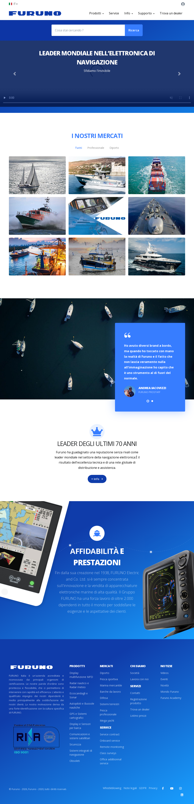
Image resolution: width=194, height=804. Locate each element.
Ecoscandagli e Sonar (79, 695)
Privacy (153, 788)
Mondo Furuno (169, 691)
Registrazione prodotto (138, 701)
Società (134, 673)
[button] (13, 4)
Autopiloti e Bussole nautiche (82, 705)
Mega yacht (107, 720)
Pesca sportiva (109, 679)
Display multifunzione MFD (81, 675)
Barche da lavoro (110, 691)
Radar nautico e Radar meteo (79, 685)
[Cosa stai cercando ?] (88, 30)
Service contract (110, 734)
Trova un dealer (171, 13)
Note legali (130, 788)
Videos (164, 673)
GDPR (142, 788)
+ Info (97, 479)
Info (128, 13)
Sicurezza (75, 744)
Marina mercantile (111, 685)
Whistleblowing (112, 788)
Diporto (104, 673)
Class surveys (108, 753)
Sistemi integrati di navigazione (81, 752)
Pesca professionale (108, 712)
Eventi (164, 679)
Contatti (135, 693)
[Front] (35, 13)
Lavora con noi (139, 679)
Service (114, 13)
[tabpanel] (150, 365)
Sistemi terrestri (109, 704)
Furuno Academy (170, 698)
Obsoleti (75, 761)
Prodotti (96, 13)
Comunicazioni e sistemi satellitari (80, 736)
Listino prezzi (138, 715)
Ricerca (133, 30)
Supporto (146, 13)
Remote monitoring (112, 747)
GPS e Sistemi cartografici (78, 715)
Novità (164, 685)
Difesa (104, 698)
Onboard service (110, 740)
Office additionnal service (110, 761)
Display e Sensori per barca (80, 726)
